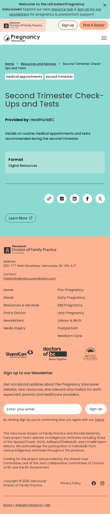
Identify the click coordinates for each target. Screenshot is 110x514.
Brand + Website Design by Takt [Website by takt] (27, 505)
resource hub (62, 9)
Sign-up (68, 25)
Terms (99, 420)
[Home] (22, 38)
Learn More (20, 218)
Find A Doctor (94, 25)
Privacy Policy (71, 483)
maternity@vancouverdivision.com (29, 278)
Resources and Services (38, 64)
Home (9, 64)
